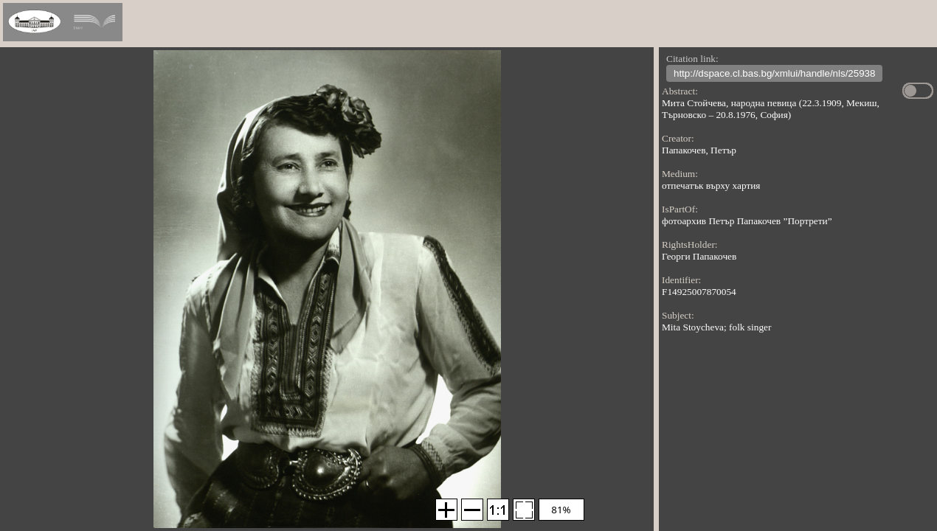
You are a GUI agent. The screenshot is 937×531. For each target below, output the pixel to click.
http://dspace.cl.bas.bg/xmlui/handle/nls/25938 (774, 75)
